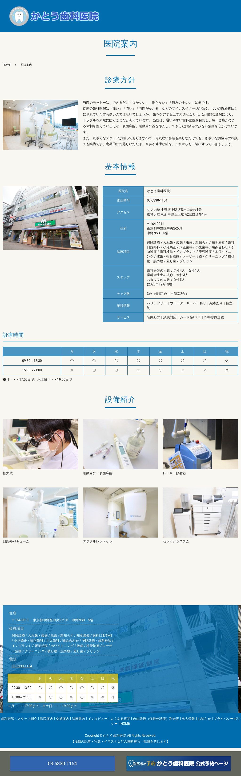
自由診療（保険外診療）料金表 (188, 16)
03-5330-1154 (62, 763)
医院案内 (160, 9)
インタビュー (120, 16)
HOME (197, 23)
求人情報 (116, 23)
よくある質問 (147, 16)
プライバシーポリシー (168, 23)
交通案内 (182, 9)
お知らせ (137, 23)
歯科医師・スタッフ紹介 (128, 9)
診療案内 (202, 9)
